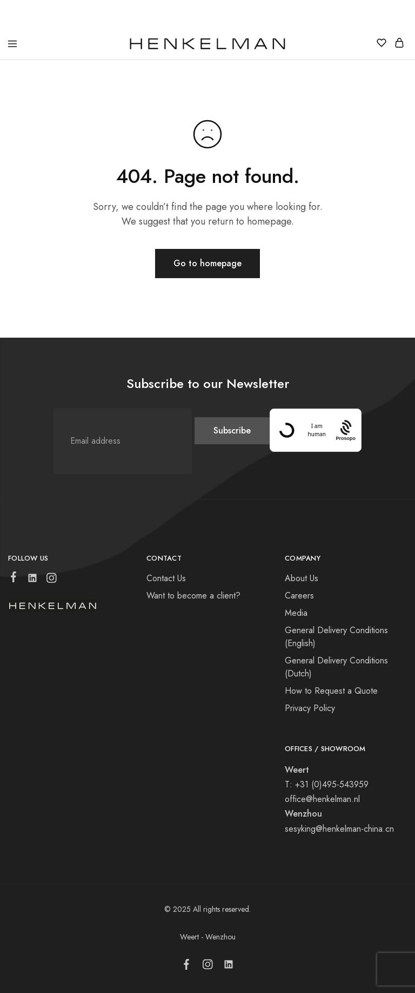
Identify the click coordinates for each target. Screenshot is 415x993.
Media (296, 613)
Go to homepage (207, 263)
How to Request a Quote (331, 691)
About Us (301, 578)
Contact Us (166, 578)
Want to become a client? (193, 595)
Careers (299, 595)
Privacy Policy (310, 708)
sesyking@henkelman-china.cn (339, 829)
